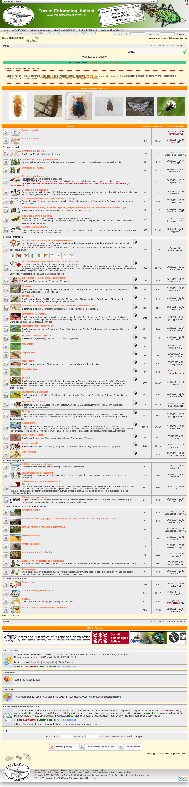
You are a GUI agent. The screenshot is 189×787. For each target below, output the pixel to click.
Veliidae (35, 322)
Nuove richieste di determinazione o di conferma (48, 240)
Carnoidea (72, 381)
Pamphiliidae (98, 395)
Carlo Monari (173, 603)
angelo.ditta (126, 710)
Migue (35, 716)
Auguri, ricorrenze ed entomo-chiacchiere (44, 607)
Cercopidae (53, 329)
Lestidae (26, 292)
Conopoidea (98, 381)
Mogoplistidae (72, 299)
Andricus (114, 710)
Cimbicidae (56, 395)
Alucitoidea (48, 426)
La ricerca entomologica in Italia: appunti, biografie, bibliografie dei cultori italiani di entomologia (74, 207)
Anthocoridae (66, 317)
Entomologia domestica (35, 176)
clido (173, 142)
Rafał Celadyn (117, 716)
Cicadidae (76, 329)
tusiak (157, 716)
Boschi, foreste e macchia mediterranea (43, 527)
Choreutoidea (74, 426)
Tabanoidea (98, 385)
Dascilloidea (54, 417)
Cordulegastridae (83, 289)
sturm (173, 539)
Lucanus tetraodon (173, 514)
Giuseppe (81, 713)
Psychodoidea (16, 385)
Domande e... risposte (34, 168)
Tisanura (88, 438)
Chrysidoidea (61, 405)
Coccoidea (63, 339)
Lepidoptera (28, 423)
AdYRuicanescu (99, 710)
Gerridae (36, 319)
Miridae (55, 319)
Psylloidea (73, 339)
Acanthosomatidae (41, 317)
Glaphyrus (173, 611)
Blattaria (37, 309)
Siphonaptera (51, 438)
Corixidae (122, 317)
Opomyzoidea (119, 383)
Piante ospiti (28, 569)
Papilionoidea (16, 431)
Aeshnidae (38, 289)
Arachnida (38, 446)
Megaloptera (28, 352)
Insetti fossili (29, 452)
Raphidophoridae (30, 301)
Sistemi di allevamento (74, 230)
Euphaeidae (109, 289)
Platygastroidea (115, 405)
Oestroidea (106, 383)
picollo (95, 716)
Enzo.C (173, 428)
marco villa (173, 250)
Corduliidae (97, 289)
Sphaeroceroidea (57, 385)
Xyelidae (26, 397)
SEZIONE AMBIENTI (88, 30)
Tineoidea (66, 431)
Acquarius (173, 522)
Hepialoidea (69, 428)
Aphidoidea (51, 339)
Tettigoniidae (45, 301)
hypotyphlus (101, 713)
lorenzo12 (125, 713)
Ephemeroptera (40, 281)
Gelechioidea (28, 428)
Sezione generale (11, 147)
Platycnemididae (50, 292)
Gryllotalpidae (58, 299)
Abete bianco (69, 710)
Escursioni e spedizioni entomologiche (43, 561)
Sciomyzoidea (41, 385)
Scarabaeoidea (94, 417)
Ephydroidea (28, 383)
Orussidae (86, 395)
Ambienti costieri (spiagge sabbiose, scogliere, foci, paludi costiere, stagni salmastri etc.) (70, 518)
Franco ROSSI (60, 713)
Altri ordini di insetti (32, 435)
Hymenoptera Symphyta (35, 392)
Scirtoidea (107, 417)
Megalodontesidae (71, 395)
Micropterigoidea (113, 428)
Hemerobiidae (66, 364)
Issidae (107, 329)
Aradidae (78, 317)
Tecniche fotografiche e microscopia (119, 230)
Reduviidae (111, 319)
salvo (173, 477)
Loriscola (136, 713)
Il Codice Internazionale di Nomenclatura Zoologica (49, 198)
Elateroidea (66, 417)
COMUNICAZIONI (19, 30)
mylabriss (59, 716)
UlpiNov (173, 300)
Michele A (173, 282)
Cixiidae (86, 329)
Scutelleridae (16, 322)
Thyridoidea (55, 431)
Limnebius (114, 713)
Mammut (174, 356)
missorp (173, 194)
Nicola (174, 594)
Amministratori (31, 666)
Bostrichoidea (39, 414)
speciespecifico (112, 696)
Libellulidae (36, 292)
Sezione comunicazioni (14, 578)
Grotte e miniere (30, 544)
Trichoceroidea (16, 388)
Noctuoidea (127, 428)
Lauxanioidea (57, 383)
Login (6, 731)
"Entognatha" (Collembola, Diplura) (70, 446)
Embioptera (59, 309)
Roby (173, 163)
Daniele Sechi (173, 565)
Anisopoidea (39, 381)
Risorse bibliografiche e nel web (47, 230)
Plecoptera (54, 281)
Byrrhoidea (65, 414)
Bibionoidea (60, 381)
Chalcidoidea (48, 405)
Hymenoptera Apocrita (34, 401)
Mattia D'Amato (66, 662)
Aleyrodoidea (39, 339)
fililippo (173, 231)
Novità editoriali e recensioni (37, 472)
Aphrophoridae (40, 329)
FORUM (26, 599)
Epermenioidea (113, 426)
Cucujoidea (27, 417)
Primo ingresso (30, 138)
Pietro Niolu (173, 406)
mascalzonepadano (166, 713)
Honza (91, 713)
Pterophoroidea (30, 431)
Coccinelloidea (116, 414)
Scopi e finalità (30, 130)
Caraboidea (76, 414)
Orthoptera (28, 296)
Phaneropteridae (118, 299)
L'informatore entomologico (37, 464)
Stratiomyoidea (73, 385)
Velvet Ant (174, 134)
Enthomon (38, 713)
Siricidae (109, 395)
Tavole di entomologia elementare (40, 159)
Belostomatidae (90, 317)
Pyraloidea (44, 431)
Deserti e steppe (31, 535)
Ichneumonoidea (99, 405)
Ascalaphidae (39, 364)
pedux (87, 716)
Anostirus (148, 710)
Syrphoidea (86, 385)
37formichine (55, 710)
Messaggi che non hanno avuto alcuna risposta (42, 274)
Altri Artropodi (30, 443)
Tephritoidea (110, 385)
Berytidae (103, 317)
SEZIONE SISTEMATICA (64, 30)
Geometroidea (41, 428)
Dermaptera (47, 309)
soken (173, 384)
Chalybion (173, 202)
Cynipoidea (73, 405)
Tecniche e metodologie (35, 227)
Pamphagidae (103, 299)
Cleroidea (87, 414)
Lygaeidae (46, 319)
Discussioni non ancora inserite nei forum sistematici (51, 261)
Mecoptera (27, 344)
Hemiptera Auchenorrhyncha (37, 326)
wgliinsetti (173, 182)
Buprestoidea (53, 414)
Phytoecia (173, 501)
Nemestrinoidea (83, 383)
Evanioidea (85, 405)
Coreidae (112, 317)
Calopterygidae (51, 289)
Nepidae (72, 319)
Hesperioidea (82, 428)
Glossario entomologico (35, 189)
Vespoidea (43, 407)
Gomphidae (121, 289)
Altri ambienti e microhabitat (37, 552)
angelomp (138, 710)
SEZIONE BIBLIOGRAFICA (112, 30)
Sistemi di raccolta (93, 230)
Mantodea (79, 309)
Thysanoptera (77, 438)
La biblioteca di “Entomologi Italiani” (42, 481)
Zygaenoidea (106, 431)
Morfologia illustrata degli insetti (47, 154)
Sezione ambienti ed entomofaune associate (25, 506)
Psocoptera (38, 438)
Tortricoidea (77, 431)
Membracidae (117, 329)
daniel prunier (173, 211)
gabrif (174, 586)
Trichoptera (65, 281)
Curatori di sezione (47, 666)
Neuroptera (28, 361)
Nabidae (64, 319)
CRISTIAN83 (173, 456)
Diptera (26, 378)
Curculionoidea (40, 417)
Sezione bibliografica (13, 460)
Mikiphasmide (46, 716)
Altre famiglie (68, 301)
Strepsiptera (63, 438)
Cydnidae (26, 319)
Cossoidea (87, 426)
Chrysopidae (52, 364)
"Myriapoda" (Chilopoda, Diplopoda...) (105, 446)
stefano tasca (173, 548)
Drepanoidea (99, 426)
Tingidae (27, 322)
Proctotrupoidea (29, 407)
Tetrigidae (56, 301)
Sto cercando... (30, 582)
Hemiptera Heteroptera (34, 314)
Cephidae (45, 395)
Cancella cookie (9, 615)
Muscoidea (70, 383)
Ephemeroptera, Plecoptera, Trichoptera (43, 278)
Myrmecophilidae (88, 299)
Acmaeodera (84, 710)
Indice (6, 46)
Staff (19, 615)
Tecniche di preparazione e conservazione (41, 232)
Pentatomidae (84, 319)
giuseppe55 (173, 319)
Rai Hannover (132, 716)
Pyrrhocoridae (97, 319)
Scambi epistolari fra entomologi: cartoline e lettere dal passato (62, 211)
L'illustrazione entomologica (37, 216)
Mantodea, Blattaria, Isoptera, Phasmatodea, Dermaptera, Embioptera (59, 305)
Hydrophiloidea (79, 417)
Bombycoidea (61, 426)
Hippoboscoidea (42, 383)
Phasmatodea (91, 309)
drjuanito (18, 713)
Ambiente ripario (31, 510)
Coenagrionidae (66, 289)
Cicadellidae (65, 329)
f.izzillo (174, 556)
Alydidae (55, 317)
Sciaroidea (29, 385)
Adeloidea (37, 426)
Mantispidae (79, 364)
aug (173, 489)
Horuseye (173, 172)
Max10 (174, 339)
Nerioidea (95, 383)
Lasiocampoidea (97, 428)
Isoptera (69, 309)
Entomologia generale (34, 151)
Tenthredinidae (120, 395)
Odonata (26, 286)
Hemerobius (173, 373)
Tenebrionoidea (17, 419)
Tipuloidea (121, 385)
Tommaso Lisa (173, 221)
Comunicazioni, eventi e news (38, 590)
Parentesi (78, 716)
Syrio (150, 716)
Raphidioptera (29, 369)
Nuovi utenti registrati (66, 666)
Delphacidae (97, 329)
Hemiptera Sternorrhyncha (36, 335)
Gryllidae (47, 299)
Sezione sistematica (13, 237)
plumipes (173, 269)
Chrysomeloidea (100, 414)
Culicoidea (110, 381)
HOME (5, 30)
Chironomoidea (85, 381)
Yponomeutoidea (91, 431)
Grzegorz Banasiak (173, 155)
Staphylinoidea (120, 417)
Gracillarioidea (56, 428)
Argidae (36, 395)
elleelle (28, 713)
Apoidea (37, 405)
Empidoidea (121, 381)
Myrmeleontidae (93, 364)
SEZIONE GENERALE (40, 30)
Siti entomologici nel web (35, 497)
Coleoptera (28, 411)
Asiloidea (50, 381)
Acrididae (37, 299)
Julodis (173, 468)
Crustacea (48, 446)
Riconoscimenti (93, 778)
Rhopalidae (122, 319)
